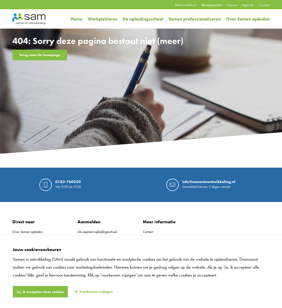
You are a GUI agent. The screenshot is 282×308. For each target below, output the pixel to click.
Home (76, 19)
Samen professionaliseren (195, 19)
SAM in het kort (185, 5)
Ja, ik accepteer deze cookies (40, 292)
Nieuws (232, 5)
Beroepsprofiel (211, 5)
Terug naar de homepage (39, 55)
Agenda (247, 5)
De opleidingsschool (143, 19)
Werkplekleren (102, 19)
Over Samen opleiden (248, 19)
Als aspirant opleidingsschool (97, 231)
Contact (264, 5)
